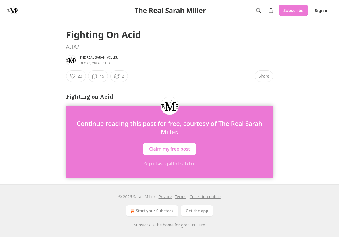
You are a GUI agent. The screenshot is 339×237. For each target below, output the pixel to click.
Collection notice (205, 196)
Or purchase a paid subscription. (169, 163)
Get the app (197, 210)
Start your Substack (152, 211)
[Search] (258, 10)
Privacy (165, 196)
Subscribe (293, 10)
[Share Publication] (270, 10)
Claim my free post (169, 149)
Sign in (322, 10)
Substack (142, 225)
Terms (180, 196)
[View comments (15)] (98, 76)
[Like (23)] (76, 76)
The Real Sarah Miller (99, 57)
